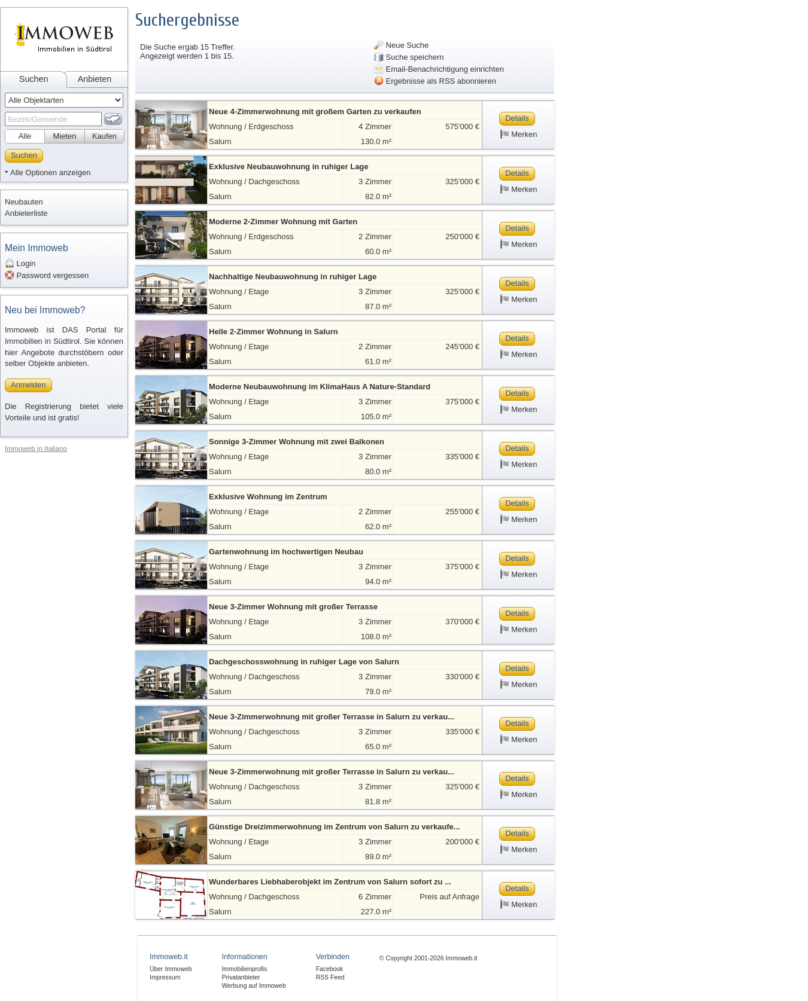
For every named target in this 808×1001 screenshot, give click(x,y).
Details (517, 118)
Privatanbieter (240, 977)
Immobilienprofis (244, 969)
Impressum (165, 977)
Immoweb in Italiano (36, 448)
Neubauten (24, 201)
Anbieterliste (26, 213)
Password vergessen (47, 275)
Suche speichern (409, 57)
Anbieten (94, 79)
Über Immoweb (171, 969)
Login (20, 263)
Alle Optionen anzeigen (50, 172)
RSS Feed (330, 977)
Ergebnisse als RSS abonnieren (435, 81)
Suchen (33, 79)
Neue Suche (401, 45)
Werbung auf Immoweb (253, 985)
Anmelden (28, 384)
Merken (518, 134)
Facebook (330, 969)
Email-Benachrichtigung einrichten (439, 69)
